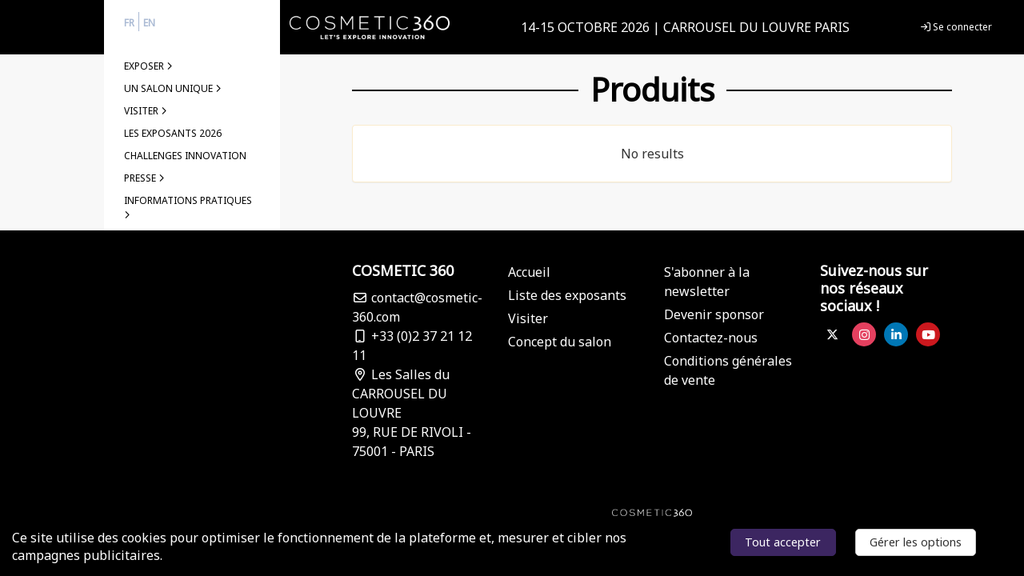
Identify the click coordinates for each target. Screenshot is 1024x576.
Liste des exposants (567, 295)
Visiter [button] (145, 111)
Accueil (529, 272)
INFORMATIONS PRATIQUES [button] (188, 207)
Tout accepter (783, 542)
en (149, 23)
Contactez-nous (711, 337)
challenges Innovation (185, 155)
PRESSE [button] (144, 178)
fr (129, 23)
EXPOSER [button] (148, 66)
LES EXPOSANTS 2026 (173, 133)
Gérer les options (916, 542)
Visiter (528, 318)
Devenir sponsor (714, 314)
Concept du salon (559, 341)
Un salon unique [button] (173, 88)
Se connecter (956, 27)
